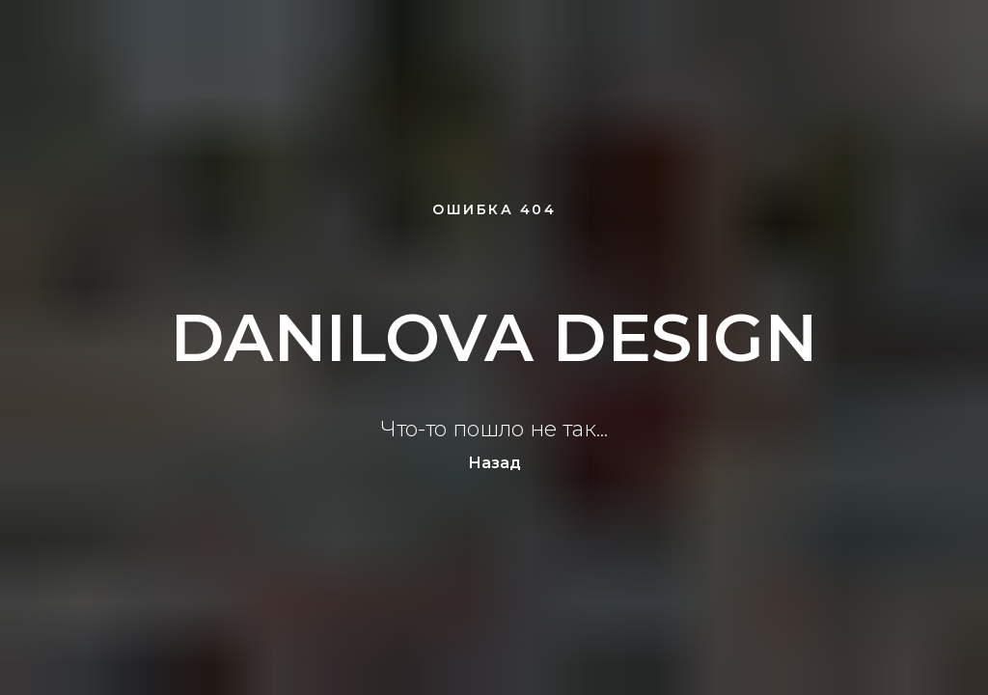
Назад (494, 463)
